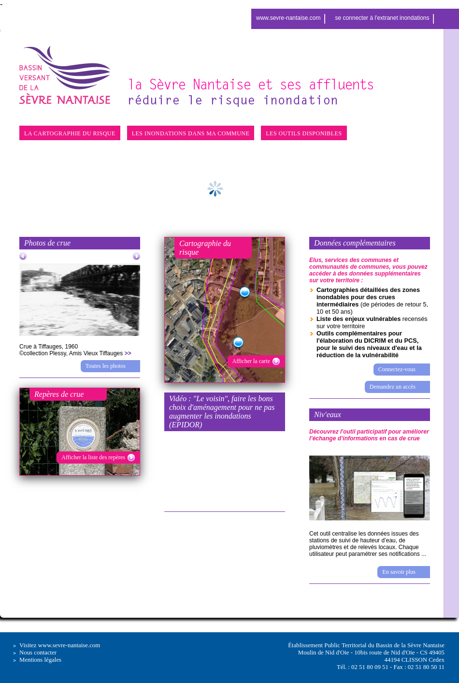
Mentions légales (40, 659)
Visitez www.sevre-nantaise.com (59, 645)
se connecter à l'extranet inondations (382, 18)
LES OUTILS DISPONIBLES (304, 133)
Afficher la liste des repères (93, 457)
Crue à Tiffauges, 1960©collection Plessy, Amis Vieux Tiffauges (75, 350)
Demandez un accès (393, 386)
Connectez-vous (397, 369)
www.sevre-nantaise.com (288, 18)
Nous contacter (38, 652)
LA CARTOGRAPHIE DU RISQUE (69, 133)
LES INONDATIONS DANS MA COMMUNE (191, 133)
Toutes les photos (106, 366)
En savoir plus (399, 571)
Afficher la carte (251, 361)
